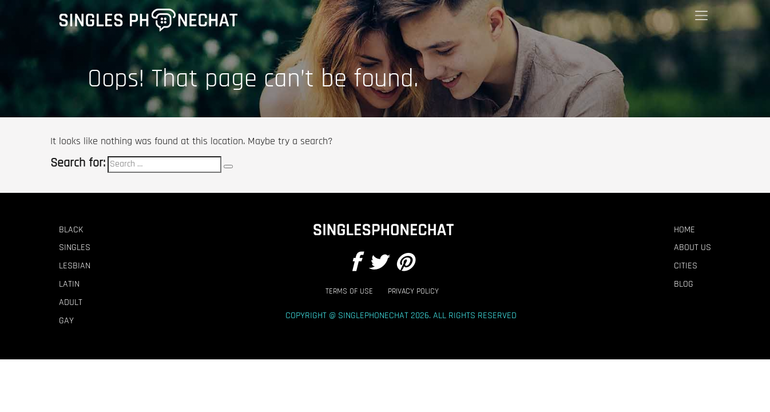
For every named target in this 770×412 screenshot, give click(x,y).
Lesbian (74, 266)
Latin (69, 284)
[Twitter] (377, 263)
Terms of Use (349, 291)
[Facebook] (355, 263)
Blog (683, 284)
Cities (685, 266)
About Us (692, 247)
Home (684, 230)
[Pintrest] (404, 263)
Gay (66, 321)
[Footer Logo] (382, 230)
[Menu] (701, 16)
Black (71, 230)
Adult (70, 302)
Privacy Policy (413, 291)
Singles (74, 247)
